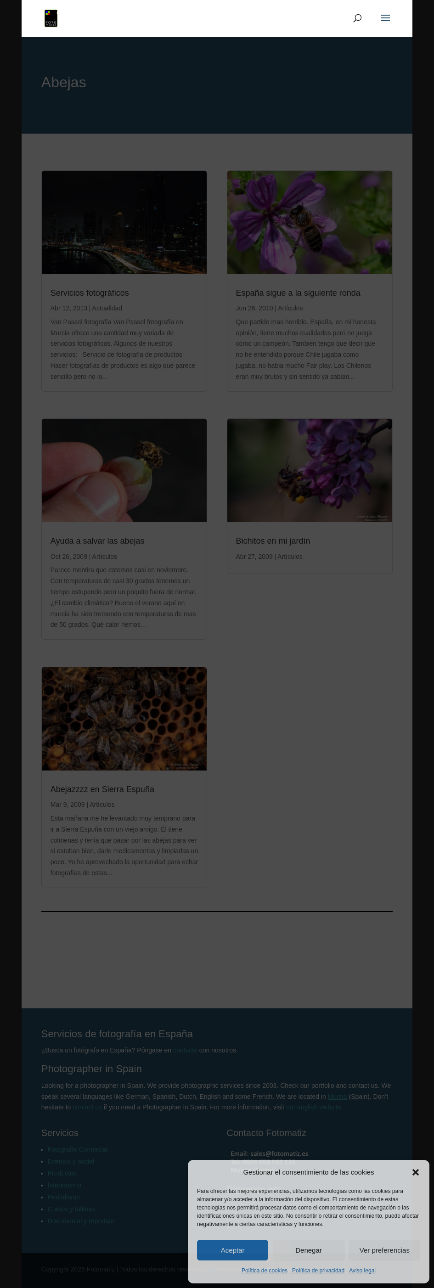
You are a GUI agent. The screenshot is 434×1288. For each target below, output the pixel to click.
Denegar (308, 1250)
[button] (415, 1172)
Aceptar (233, 1250)
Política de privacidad (318, 1270)
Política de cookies (264, 1270)
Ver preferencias (385, 1250)
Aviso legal (362, 1270)
